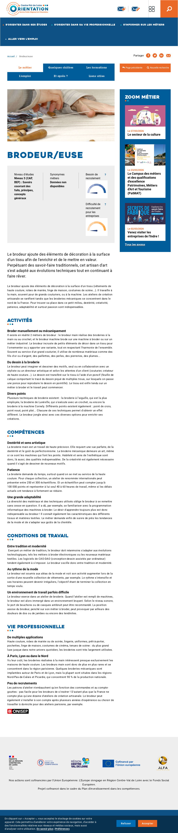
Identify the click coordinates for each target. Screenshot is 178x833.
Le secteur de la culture (144, 134)
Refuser (126, 823)
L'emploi (25, 76)
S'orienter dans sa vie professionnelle (84, 24)
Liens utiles (97, 76)
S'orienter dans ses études (26, 24)
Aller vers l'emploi (23, 38)
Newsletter (121, 9)
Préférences (62, 828)
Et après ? (61, 76)
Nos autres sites (151, 9)
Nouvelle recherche (159, 67)
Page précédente (134, 67)
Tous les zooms (135, 244)
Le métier (25, 68)
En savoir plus (45, 828)
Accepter (147, 823)
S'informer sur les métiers (143, 24)
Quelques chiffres (60, 68)
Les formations (96, 68)
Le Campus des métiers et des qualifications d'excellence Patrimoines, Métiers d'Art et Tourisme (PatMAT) (144, 183)
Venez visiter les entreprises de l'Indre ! (143, 234)
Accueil (11, 56)
